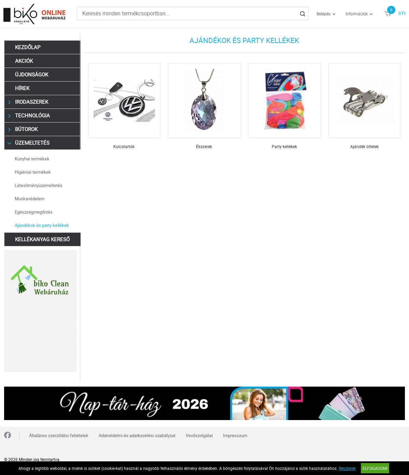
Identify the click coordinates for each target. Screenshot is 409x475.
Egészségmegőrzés (34, 212)
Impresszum (235, 435)
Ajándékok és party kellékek (42, 225)
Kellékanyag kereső (42, 239)
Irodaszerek (28, 102)
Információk (356, 13)
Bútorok (23, 129)
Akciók (24, 60)
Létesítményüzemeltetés (38, 185)
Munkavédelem (29, 199)
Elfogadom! (375, 468)
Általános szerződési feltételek (58, 435)
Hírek (22, 88)
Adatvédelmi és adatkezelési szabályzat (137, 435)
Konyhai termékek (32, 159)
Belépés (323, 13)
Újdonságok (31, 74)
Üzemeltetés (29, 142)
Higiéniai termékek (33, 172)
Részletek (347, 468)
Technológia (29, 115)
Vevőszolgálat (199, 435)
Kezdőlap (27, 47)
